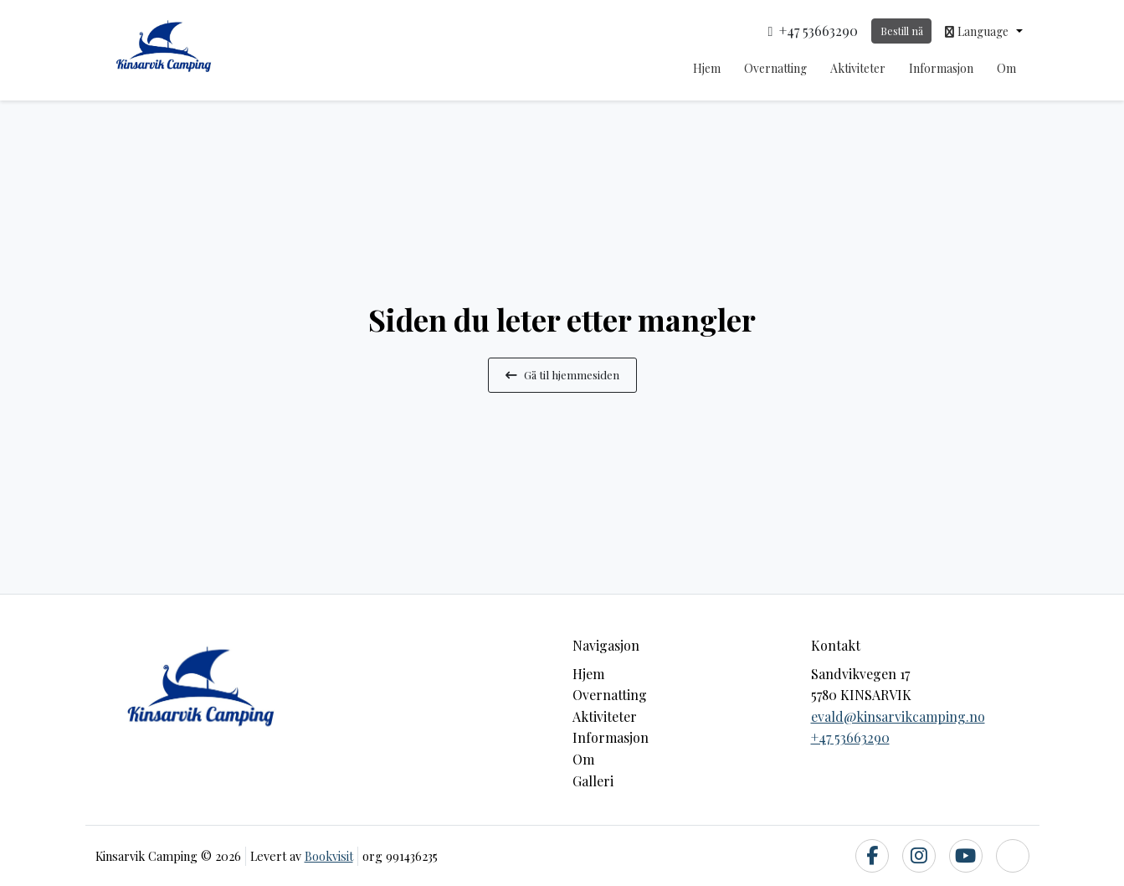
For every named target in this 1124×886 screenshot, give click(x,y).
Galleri (592, 781)
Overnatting (775, 68)
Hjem (707, 68)
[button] (983, 31)
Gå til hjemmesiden (562, 374)
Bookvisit (329, 855)
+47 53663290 (850, 737)
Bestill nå (901, 30)
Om (1006, 68)
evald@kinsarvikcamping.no (898, 716)
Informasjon (941, 68)
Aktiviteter (857, 68)
